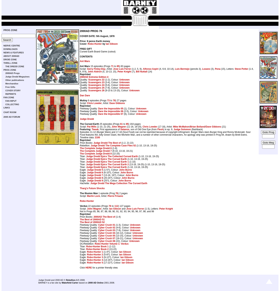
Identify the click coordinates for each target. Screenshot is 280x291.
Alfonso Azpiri (151, 69)
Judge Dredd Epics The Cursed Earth (106, 159)
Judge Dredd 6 (95, 172)
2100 (97, 137)
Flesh (160, 129)
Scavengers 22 (96, 79)
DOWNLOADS (10, 49)
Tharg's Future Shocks (92, 188)
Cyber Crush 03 (106, 230)
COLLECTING (12, 104)
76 (116, 193)
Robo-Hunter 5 (95, 262)
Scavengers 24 (96, 85)
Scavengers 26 (96, 90)
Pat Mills (91, 126)
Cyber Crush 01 (106, 225)
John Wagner (119, 126)
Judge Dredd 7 (95, 175)
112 (116, 206)
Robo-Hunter (95, 44)
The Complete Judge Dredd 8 (96, 153)
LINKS (6, 108)
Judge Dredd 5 (95, 170)
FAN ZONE (8, 97)
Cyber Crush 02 (106, 227)
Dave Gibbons (117, 103)
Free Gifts (10, 87)
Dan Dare (85, 95)
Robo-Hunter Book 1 (97, 246)
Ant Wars (85, 61)
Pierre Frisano (115, 196)
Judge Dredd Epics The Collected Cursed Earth (112, 156)
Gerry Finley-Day (96, 69)
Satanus (124, 129)
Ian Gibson (112, 44)
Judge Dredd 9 (95, 180)
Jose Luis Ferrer (122, 69)
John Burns (125, 170)
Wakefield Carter (70, 283)
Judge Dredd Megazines (17, 76)
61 (121, 124)
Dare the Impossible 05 (110, 108)
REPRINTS (10, 94)
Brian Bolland (197, 126)
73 (108, 100)
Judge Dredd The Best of (107, 143)
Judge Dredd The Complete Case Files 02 (113, 145)
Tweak (95, 129)
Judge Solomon (182, 129)
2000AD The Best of (104, 217)
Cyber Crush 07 (106, 238)
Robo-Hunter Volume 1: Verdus (111, 243)
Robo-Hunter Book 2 (97, 249)
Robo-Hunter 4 (95, 260)
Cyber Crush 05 (106, 235)
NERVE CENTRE (11, 45)
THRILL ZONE (10, 63)
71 (112, 66)
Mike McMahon (181, 126)
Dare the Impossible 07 (110, 114)
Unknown (124, 79)
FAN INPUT (11, 101)
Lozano (206, 69)
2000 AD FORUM (11, 117)
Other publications (14, 80)
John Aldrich (95, 71)
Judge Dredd (87, 119)
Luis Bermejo (182, 69)
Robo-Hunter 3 (95, 257)
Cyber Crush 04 (106, 233)
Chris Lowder (94, 103)
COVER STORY (13, 90)
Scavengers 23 (96, 82)
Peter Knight (124, 71)
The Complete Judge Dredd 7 (96, 151)
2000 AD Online (95, 283)
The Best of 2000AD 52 (92, 222)
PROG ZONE (10, 30)
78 (114, 100)
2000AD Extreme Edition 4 (94, 77)
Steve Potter (241, 69)
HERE (88, 267)
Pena (218, 69)
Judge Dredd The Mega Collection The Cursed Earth (118, 183)
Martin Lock (93, 196)
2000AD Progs (12, 73)
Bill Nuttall (141, 71)
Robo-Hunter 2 (95, 254)
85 (118, 66)
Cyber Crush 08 (106, 241)
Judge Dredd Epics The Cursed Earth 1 (107, 161)
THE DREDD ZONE (14, 66)
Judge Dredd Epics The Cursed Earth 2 (107, 164)
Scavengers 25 (96, 87)
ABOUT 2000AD (11, 56)
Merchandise (11, 83)
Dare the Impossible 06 (110, 111)
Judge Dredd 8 (95, 178)
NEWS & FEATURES (13, 52)
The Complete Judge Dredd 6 (96, 148)
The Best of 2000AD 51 (92, 219)
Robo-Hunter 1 (95, 252)
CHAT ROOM (9, 112)
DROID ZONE (10, 59)
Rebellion (71, 280)
